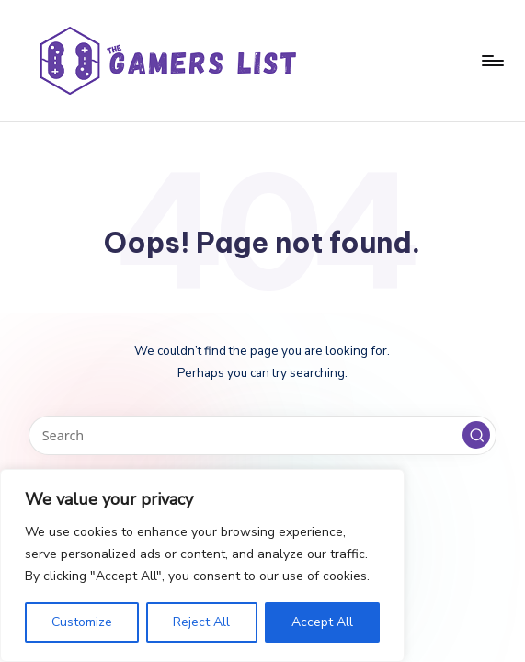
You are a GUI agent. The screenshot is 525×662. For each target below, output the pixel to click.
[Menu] (491, 60)
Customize (81, 622)
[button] (476, 435)
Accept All (322, 622)
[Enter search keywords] (262, 435)
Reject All (201, 622)
